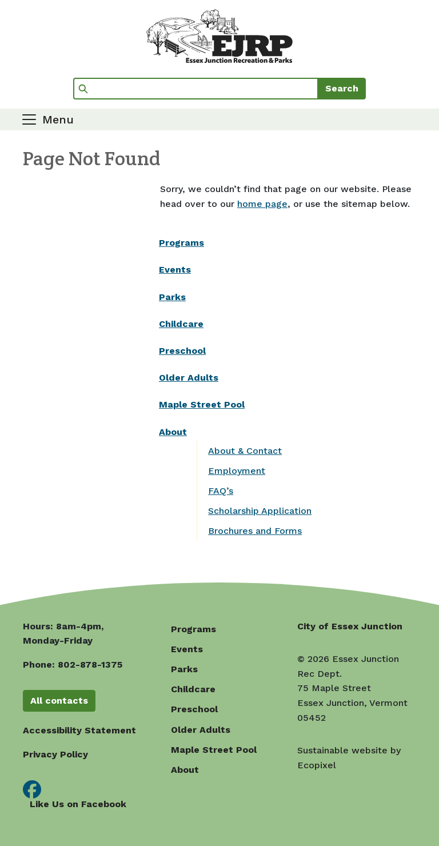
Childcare (181, 323)
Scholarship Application (260, 510)
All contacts (59, 700)
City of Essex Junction (349, 626)
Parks (172, 297)
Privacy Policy (55, 754)
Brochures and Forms (255, 530)
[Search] (195, 88)
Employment (236, 470)
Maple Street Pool (202, 404)
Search (341, 88)
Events (175, 269)
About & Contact (245, 450)
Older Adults (188, 377)
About (173, 431)
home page (262, 203)
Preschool (182, 350)
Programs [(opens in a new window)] (181, 242)
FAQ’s (220, 490)
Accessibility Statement (79, 730)
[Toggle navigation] (47, 119)
